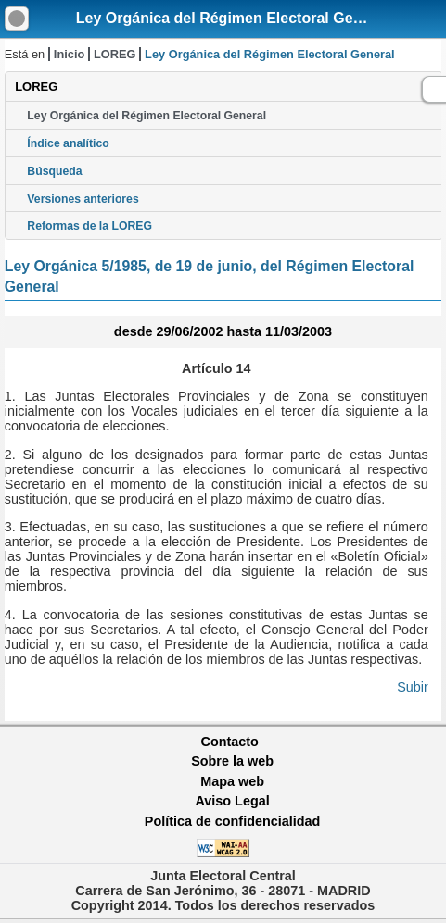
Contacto (230, 741)
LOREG (115, 54)
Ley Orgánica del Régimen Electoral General (232, 18)
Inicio (69, 54)
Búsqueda (54, 171)
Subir (412, 687)
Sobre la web (232, 761)
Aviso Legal (232, 800)
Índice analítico (67, 143)
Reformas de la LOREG (89, 225)
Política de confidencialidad (233, 821)
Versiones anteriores (82, 199)
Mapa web (232, 781)
